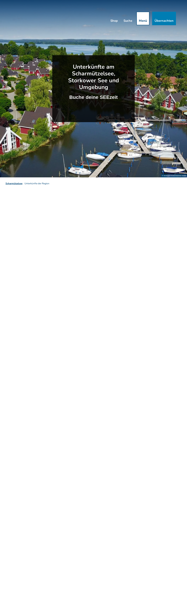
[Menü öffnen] (142, 18)
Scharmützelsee (14, 183)
